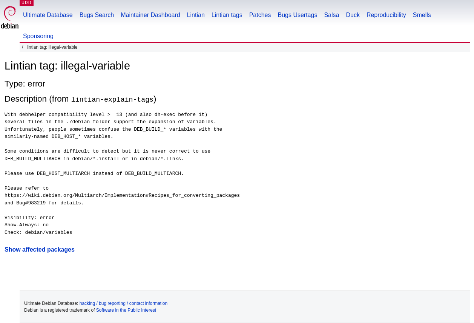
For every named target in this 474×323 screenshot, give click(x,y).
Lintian (196, 15)
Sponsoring (38, 36)
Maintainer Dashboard (150, 15)
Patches (260, 15)
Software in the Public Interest (126, 310)
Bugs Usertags (297, 15)
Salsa (331, 15)
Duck (352, 15)
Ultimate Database (48, 15)
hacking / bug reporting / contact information (123, 303)
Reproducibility (386, 15)
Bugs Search (97, 15)
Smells (422, 15)
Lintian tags (227, 15)
